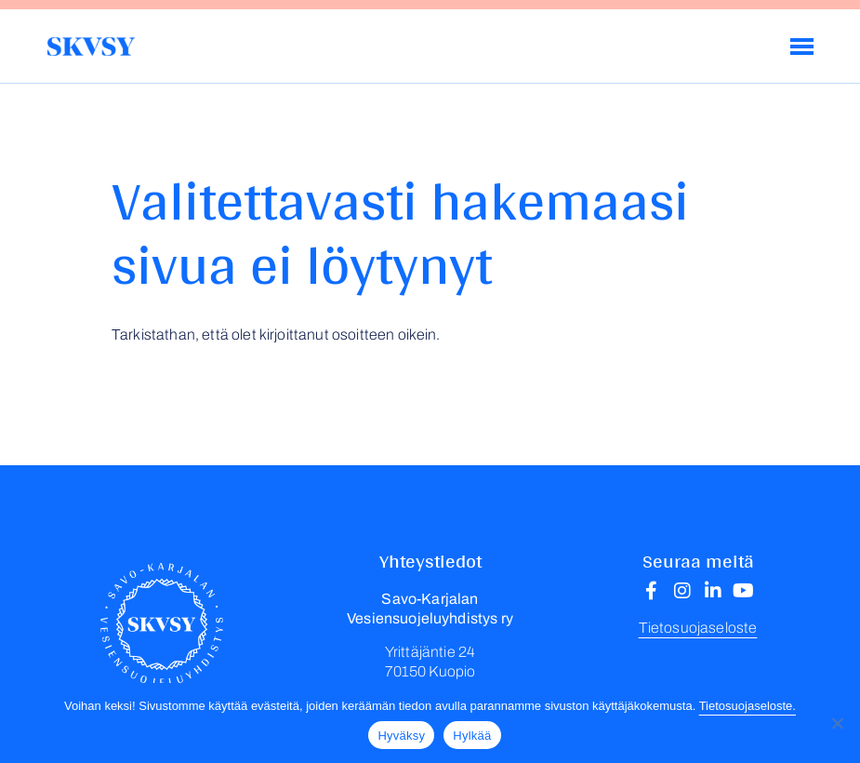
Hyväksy (401, 736)
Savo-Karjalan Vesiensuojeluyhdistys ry (90, 46)
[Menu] (802, 46)
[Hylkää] (836, 723)
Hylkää (472, 736)
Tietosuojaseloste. (747, 706)
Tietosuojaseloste (698, 628)
